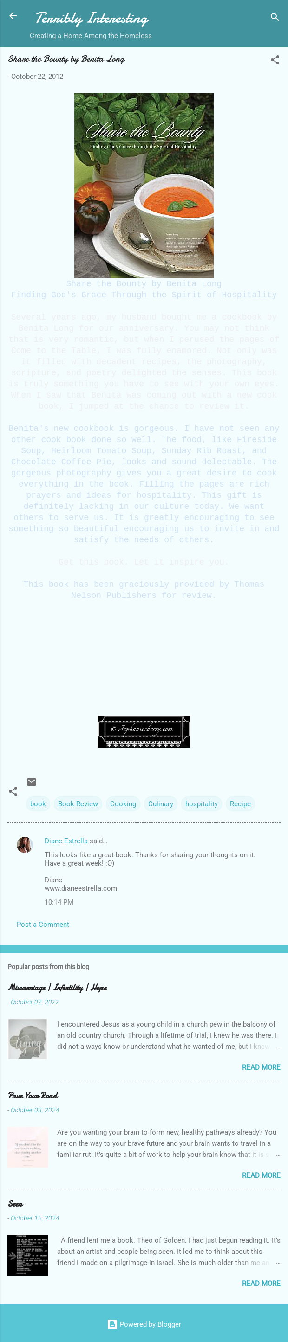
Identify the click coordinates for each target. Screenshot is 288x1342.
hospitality (201, 804)
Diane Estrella (66, 841)
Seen (14, 1204)
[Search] (275, 19)
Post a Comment (43, 924)
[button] (275, 61)
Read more (261, 1067)
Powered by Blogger (144, 1324)
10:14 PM (59, 902)
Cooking (123, 804)
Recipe (240, 804)
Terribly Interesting (90, 17)
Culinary (160, 804)
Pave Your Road (32, 1096)
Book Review (78, 804)
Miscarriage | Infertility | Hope (56, 988)
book (38, 804)
